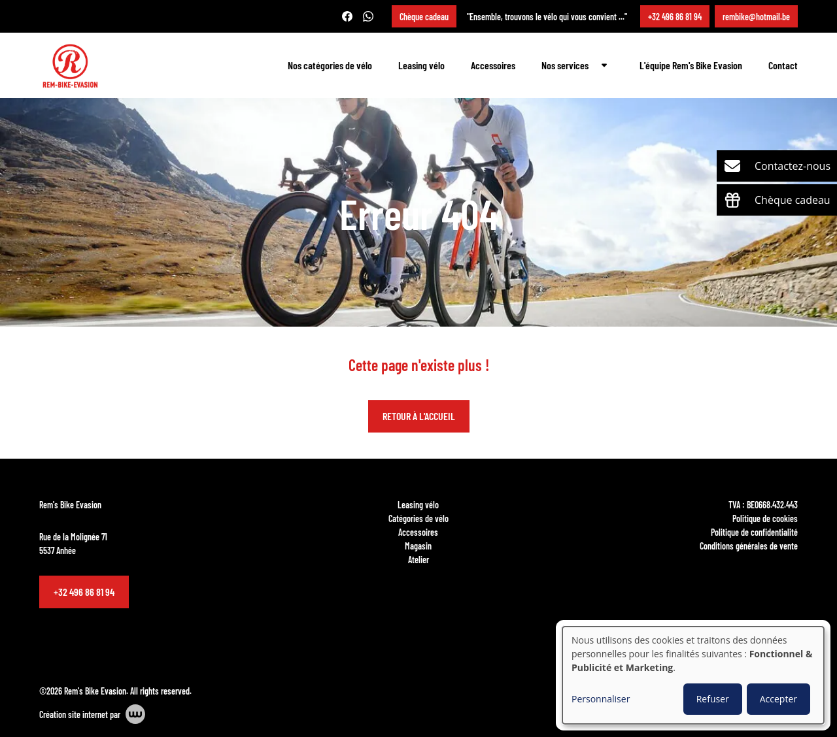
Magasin (418, 545)
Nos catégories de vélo (330, 65)
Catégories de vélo (418, 518)
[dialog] (693, 675)
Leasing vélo (421, 65)
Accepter (778, 699)
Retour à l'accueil (419, 416)
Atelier (418, 559)
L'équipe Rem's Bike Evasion (691, 65)
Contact (783, 65)
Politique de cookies (765, 518)
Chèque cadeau (424, 16)
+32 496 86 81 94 (84, 591)
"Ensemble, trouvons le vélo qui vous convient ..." (547, 16)
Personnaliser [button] (601, 699)
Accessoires (493, 65)
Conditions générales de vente (749, 545)
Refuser (712, 699)
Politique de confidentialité (754, 532)
